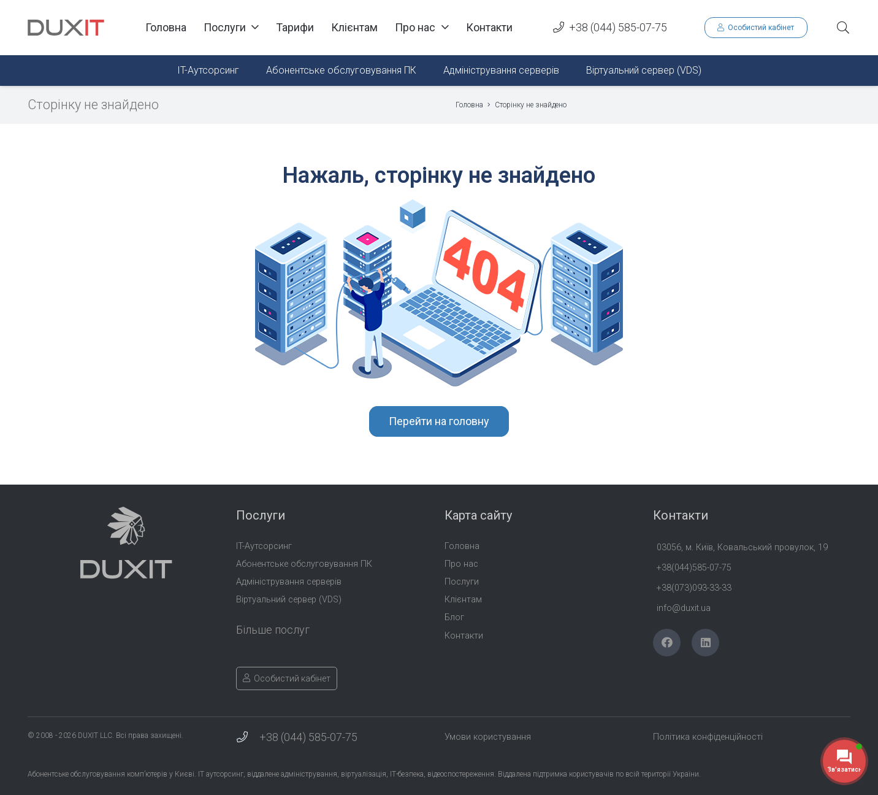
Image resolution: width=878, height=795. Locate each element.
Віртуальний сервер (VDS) (289, 599)
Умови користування (488, 737)
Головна (462, 546)
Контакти (464, 636)
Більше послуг (273, 629)
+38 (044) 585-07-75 (308, 737)
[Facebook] (667, 642)
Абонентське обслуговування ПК (304, 564)
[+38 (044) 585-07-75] (247, 737)
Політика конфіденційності (708, 737)
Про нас (461, 564)
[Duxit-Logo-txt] (66, 28)
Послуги (462, 582)
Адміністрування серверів (289, 582)
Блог (454, 617)
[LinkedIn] (705, 642)
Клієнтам (463, 599)
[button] (843, 27)
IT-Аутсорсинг (264, 546)
